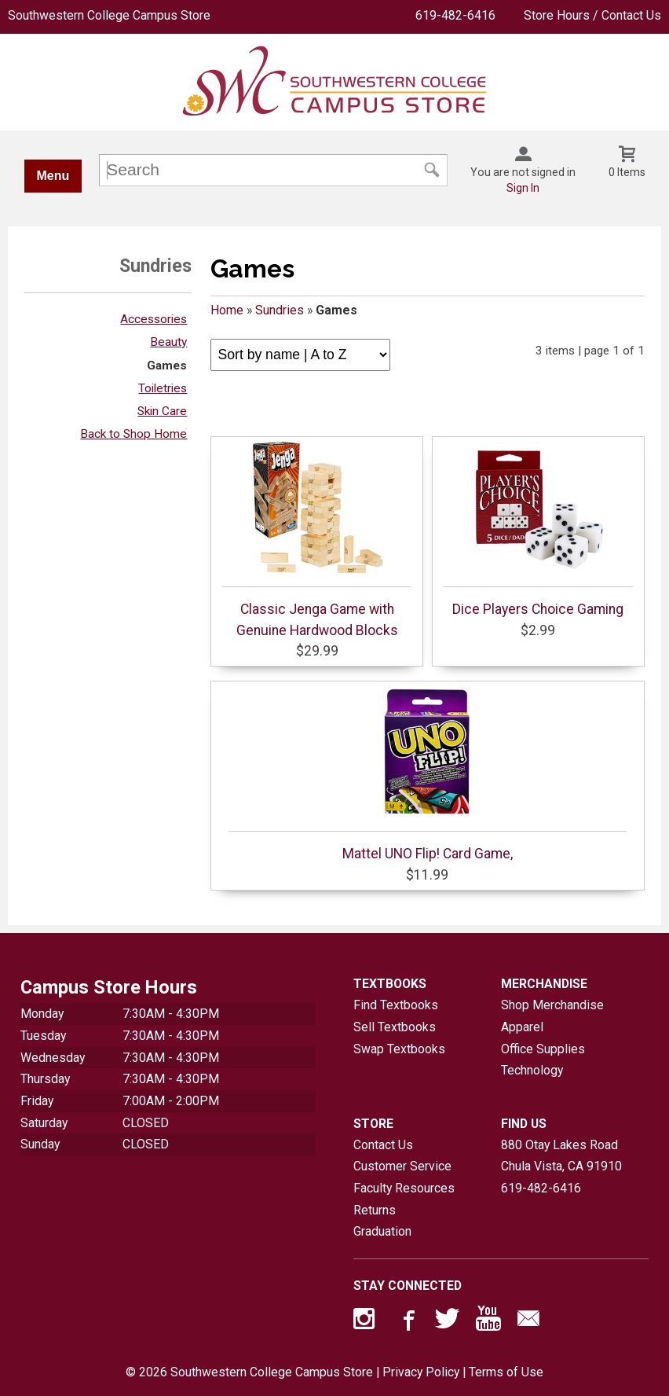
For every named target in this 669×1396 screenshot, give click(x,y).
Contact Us (383, 1144)
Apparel (522, 1026)
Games (167, 365)
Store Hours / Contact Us (592, 15)
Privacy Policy (420, 1372)
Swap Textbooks (399, 1048)
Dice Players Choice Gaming (538, 529)
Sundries (279, 310)
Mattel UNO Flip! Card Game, (427, 773)
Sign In (522, 188)
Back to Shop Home (133, 434)
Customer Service (402, 1166)
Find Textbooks (395, 1004)
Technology (532, 1070)
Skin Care (162, 411)
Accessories (153, 319)
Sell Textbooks (394, 1026)
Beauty (168, 342)
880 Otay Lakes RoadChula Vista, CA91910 (561, 1155)
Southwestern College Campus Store (109, 15)
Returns (374, 1210)
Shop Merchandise (552, 1004)
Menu (53, 175)
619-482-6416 (455, 15)
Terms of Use (506, 1372)
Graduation (382, 1231)
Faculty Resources (404, 1188)
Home (226, 310)
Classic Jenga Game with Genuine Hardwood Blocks (317, 539)
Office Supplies (543, 1048)
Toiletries (162, 388)
